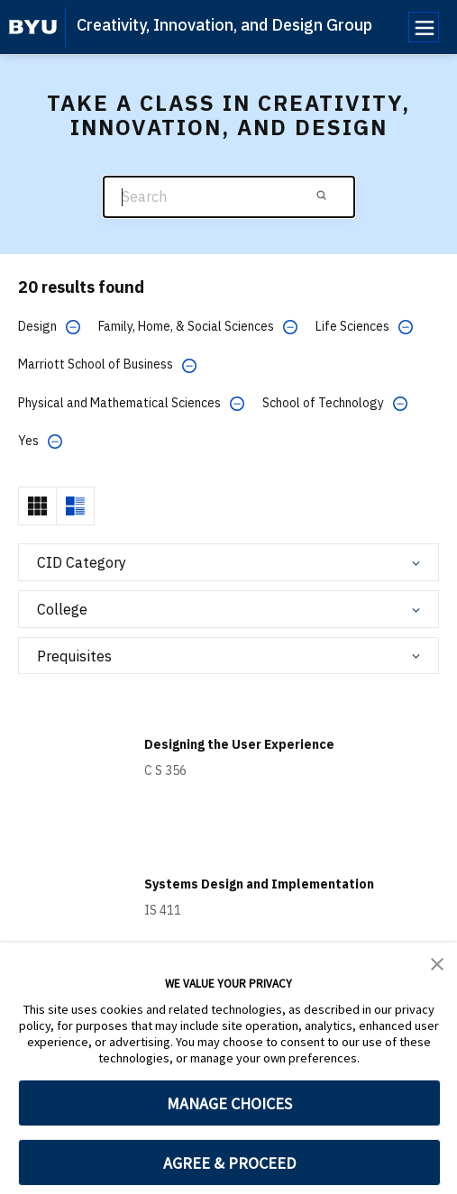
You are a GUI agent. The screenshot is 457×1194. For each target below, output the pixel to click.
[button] (437, 962)
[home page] (33, 27)
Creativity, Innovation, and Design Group (224, 24)
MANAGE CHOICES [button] (229, 1103)
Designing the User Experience (239, 744)
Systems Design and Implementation (259, 884)
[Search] (229, 197)
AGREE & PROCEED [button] (229, 1163)
